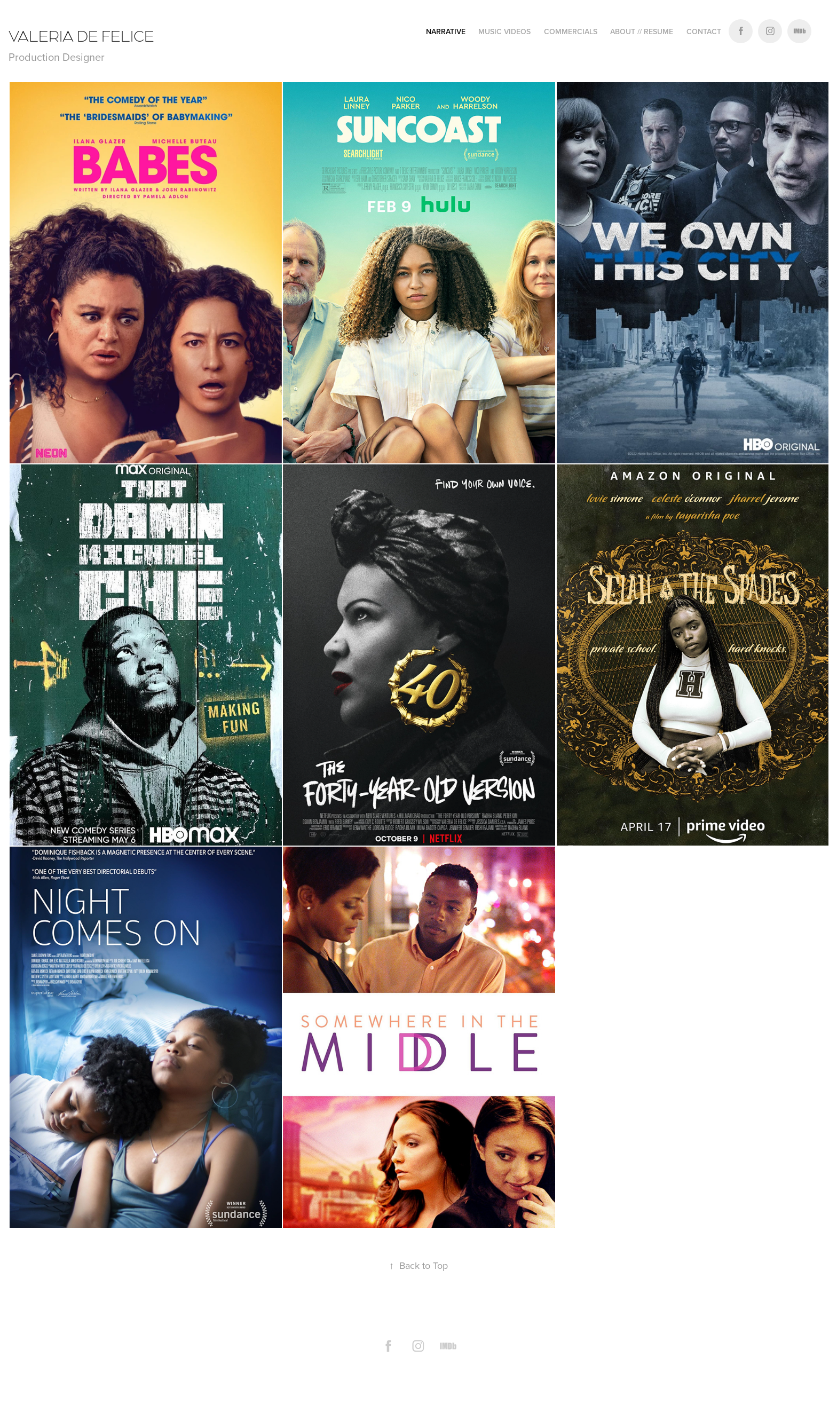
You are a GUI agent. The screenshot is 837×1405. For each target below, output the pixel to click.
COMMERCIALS (570, 31)
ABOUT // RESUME (641, 31)
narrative (445, 31)
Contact (703, 31)
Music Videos (504, 31)
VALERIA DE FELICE (83, 35)
